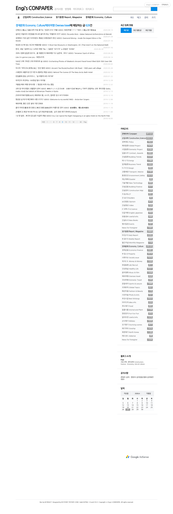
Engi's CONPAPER (34, 8)
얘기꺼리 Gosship (137, 328)
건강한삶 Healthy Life (137, 269)
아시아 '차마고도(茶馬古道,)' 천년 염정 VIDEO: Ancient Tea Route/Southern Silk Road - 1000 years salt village (58, 68)
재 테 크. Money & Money (137, 261)
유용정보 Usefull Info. (137, 216)
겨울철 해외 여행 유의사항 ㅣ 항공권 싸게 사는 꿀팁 (35, 84)
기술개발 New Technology (137, 183)
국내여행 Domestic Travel (137, 280)
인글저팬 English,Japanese (137, 213)
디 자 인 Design (137, 168)
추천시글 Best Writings (137, 299)
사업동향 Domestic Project (137, 149)
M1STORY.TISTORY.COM (69, 502)
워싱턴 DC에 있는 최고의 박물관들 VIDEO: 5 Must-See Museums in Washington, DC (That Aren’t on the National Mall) (62, 45)
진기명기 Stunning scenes (137, 325)
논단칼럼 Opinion (137, 202)
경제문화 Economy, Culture (99, 17)
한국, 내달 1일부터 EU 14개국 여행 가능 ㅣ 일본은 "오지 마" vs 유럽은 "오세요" (45, 49)
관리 (146, 18)
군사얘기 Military (137, 321)
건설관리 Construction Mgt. (137, 190)
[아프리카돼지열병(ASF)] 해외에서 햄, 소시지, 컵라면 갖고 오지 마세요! (42, 95)
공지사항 (58, 9)
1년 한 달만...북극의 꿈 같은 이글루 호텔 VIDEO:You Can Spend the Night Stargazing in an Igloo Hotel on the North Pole (63, 116)
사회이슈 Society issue (137, 257)
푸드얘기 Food (137, 306)
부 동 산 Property (137, 254)
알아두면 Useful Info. (137, 317)
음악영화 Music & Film (137, 272)
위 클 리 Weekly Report (137, 239)
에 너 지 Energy (137, 160)
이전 (43, 122)
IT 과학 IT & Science (137, 209)
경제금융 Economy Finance (137, 250)
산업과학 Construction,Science (37, 17)
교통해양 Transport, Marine (137, 172)
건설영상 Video (137, 205)
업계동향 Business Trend (137, 164)
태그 (139, 18)
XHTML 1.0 (87, 502)
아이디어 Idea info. (137, 302)
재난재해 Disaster (137, 179)
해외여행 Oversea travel (137, 276)
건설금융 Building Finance (137, 187)
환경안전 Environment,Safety (137, 175)
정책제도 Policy (137, 142)
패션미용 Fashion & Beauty (137, 291)
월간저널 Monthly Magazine (137, 243)
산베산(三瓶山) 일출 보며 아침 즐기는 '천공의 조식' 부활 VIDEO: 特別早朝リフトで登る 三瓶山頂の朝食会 (56, 30)
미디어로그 (78, 9)
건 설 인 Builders (137, 198)
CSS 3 (96, 502)
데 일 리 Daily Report (137, 235)
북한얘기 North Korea (137, 332)
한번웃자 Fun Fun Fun (137, 313)
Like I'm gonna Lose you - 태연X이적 (30, 57)
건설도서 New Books (137, 220)
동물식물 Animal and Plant (137, 310)
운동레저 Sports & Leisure (137, 284)
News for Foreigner (137, 228)
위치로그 (90, 9)
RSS (132, 18)
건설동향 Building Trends (137, 157)
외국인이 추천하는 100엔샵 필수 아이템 (30, 80)
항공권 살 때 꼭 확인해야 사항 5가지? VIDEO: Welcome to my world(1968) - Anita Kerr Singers (52, 99)
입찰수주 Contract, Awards (137, 153)
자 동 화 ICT (137, 194)
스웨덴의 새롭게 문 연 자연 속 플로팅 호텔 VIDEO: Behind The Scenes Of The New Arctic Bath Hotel (54, 72)
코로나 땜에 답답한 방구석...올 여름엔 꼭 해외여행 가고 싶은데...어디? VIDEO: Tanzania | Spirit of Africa (55, 53)
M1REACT (48, 502)
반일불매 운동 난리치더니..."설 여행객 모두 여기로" (35, 76)
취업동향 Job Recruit (137, 265)
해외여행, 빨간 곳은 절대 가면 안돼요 (29, 103)
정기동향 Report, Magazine (69, 17)
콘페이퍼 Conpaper (137, 134)
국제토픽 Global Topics (137, 287)
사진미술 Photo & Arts (137, 295)
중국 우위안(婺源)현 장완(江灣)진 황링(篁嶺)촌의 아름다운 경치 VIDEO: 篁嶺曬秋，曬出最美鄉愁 (52, 108)
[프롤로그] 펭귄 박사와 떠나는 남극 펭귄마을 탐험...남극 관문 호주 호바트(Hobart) (46, 112)
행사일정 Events (137, 224)
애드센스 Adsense (137, 336)
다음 (85, 122)
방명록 (68, 9)
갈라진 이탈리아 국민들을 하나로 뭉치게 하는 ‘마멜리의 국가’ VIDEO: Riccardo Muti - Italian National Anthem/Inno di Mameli (64, 34)
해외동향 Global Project (137, 146)
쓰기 (153, 18)
